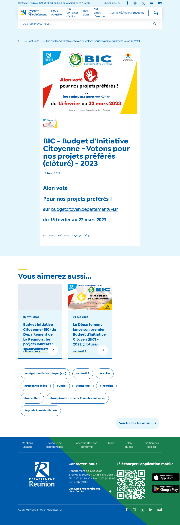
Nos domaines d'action (72, 13)
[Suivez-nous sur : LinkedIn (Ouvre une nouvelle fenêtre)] (151, 3)
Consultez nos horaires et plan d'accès (84, 490)
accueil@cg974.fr (78, 482)
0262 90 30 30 (82, 479)
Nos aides (86, 13)
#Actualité (79, 352)
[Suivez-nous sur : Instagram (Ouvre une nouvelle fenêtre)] (135, 3)
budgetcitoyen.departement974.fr (84, 210)
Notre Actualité (56, 13)
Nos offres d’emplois (99, 13)
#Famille (104, 374)
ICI (60, 510)
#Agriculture (32, 398)
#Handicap (83, 386)
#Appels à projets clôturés (40, 411)
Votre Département (38, 13)
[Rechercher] (154, 24)
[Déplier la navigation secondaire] (155, 12)
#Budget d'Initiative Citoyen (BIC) (35, 350)
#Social (61, 386)
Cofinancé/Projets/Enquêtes (127, 13)
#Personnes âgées (35, 386)
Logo (111, 443)
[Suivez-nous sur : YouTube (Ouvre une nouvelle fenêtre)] (160, 3)
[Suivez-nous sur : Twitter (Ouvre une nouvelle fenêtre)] (143, 3)
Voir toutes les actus (134, 423)
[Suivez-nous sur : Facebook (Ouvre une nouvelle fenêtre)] (127, 3)
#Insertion (106, 386)
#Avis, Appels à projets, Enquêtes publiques (77, 398)
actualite (34, 41)
